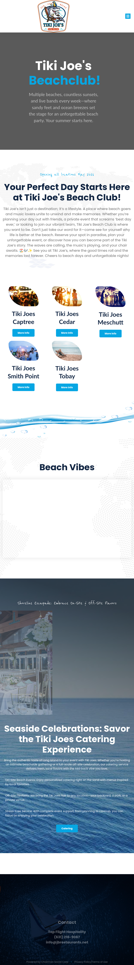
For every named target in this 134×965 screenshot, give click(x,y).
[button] (128, 16)
